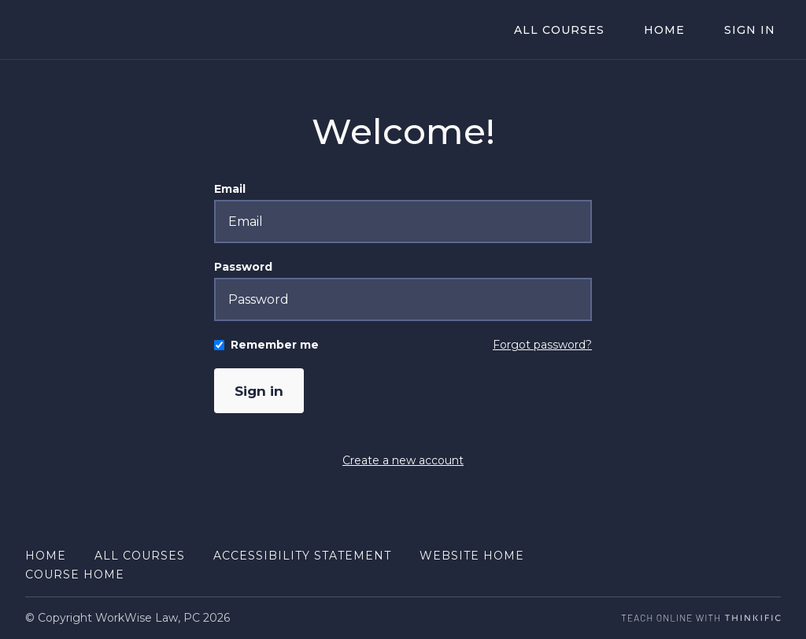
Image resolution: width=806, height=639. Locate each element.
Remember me (275, 345)
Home (680, 30)
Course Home (74, 574)
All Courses (587, 30)
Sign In (755, 30)
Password (243, 267)
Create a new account (403, 461)
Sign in (261, 391)
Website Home (472, 556)
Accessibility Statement (302, 556)
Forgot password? (542, 345)
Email (230, 189)
